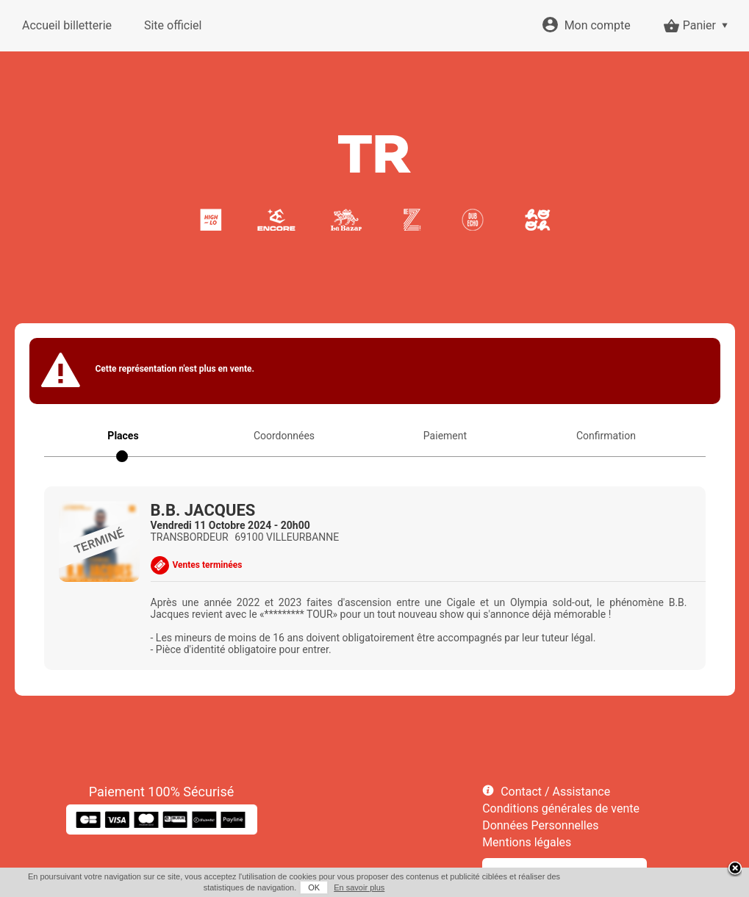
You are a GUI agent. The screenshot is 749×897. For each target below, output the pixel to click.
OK (314, 887)
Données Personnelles (540, 825)
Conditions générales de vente (560, 808)
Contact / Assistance (555, 792)
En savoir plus (359, 887)
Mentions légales (526, 842)
